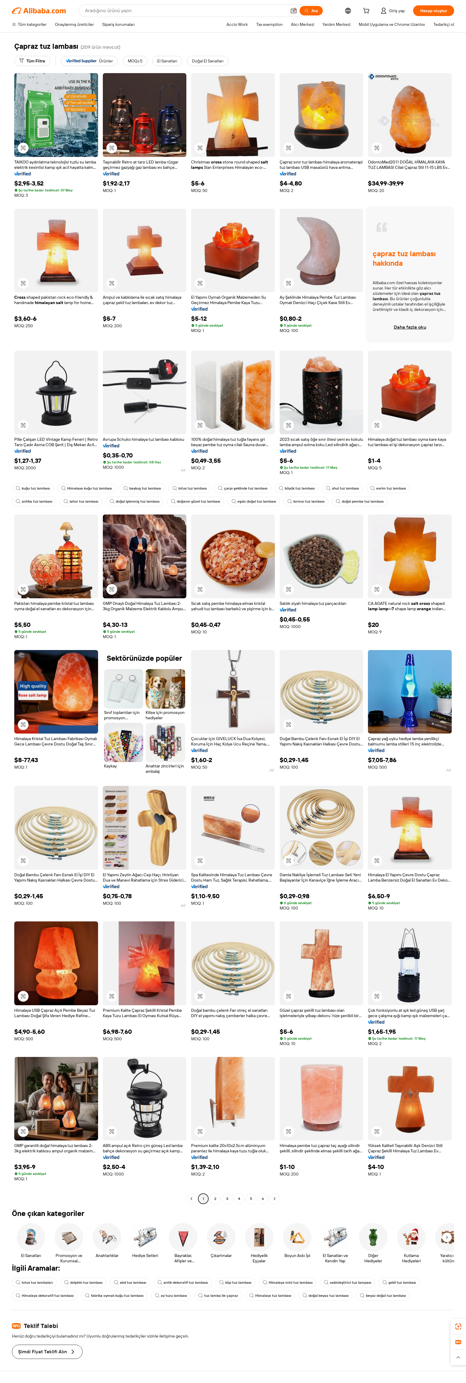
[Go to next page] (274, 1198)
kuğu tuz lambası (33, 488)
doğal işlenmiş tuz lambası (135, 501)
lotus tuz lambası (189, 488)
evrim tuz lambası (388, 488)
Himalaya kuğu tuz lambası (86, 488)
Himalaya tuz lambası (270, 1295)
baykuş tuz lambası (142, 488)
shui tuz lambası (342, 488)
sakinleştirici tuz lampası (347, 1282)
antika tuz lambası (34, 501)
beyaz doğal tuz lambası (383, 1295)
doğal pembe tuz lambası (360, 501)
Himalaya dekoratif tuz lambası (45, 1295)
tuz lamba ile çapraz (218, 1295)
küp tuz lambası (235, 1282)
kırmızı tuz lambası (306, 501)
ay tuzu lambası (171, 1295)
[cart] (367, 11)
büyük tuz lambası (297, 488)
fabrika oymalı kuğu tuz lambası (114, 1295)
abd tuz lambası (130, 1282)
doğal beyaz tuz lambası (326, 1295)
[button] (23, 148)
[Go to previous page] (191, 1198)
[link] (458, 1326)
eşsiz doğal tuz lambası (254, 501)
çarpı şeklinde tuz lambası (242, 488)
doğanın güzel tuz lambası (195, 501)
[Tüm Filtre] (32, 61)
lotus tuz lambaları (34, 1282)
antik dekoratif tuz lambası (183, 1282)
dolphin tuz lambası (83, 1282)
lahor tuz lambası (81, 501)
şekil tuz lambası (399, 1282)
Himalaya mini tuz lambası (288, 1282)
